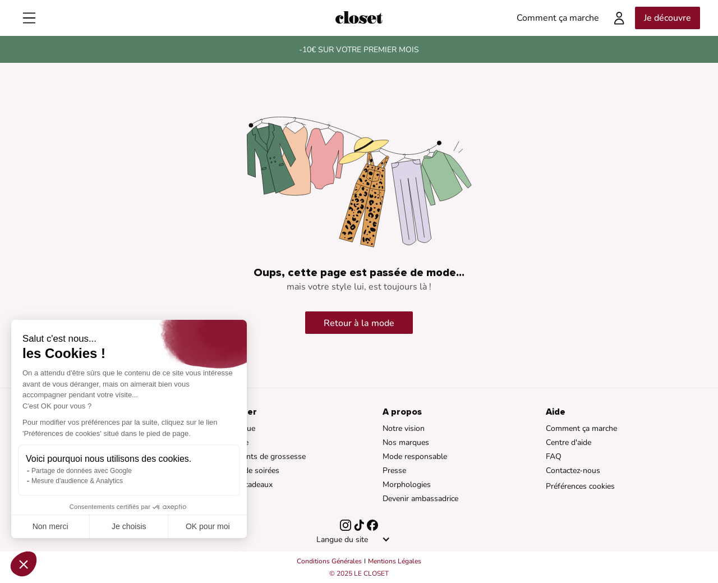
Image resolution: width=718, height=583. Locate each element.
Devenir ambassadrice (420, 498)
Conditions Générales (329, 561)
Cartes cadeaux (246, 484)
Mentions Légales (394, 561)
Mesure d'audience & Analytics (77, 481)
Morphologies (407, 484)
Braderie (234, 442)
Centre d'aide (568, 442)
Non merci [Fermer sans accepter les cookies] (50, 526)
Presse (394, 470)
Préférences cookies (580, 486)
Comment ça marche (581, 428)
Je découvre (667, 18)
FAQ (553, 456)
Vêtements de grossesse (263, 456)
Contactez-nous (573, 470)
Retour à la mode (359, 323)
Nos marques (406, 442)
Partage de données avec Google (81, 471)
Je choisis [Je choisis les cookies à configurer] (129, 526)
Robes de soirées (249, 470)
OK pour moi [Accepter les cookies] (208, 526)
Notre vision (404, 428)
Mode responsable (415, 456)
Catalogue (237, 428)
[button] (23, 563)
